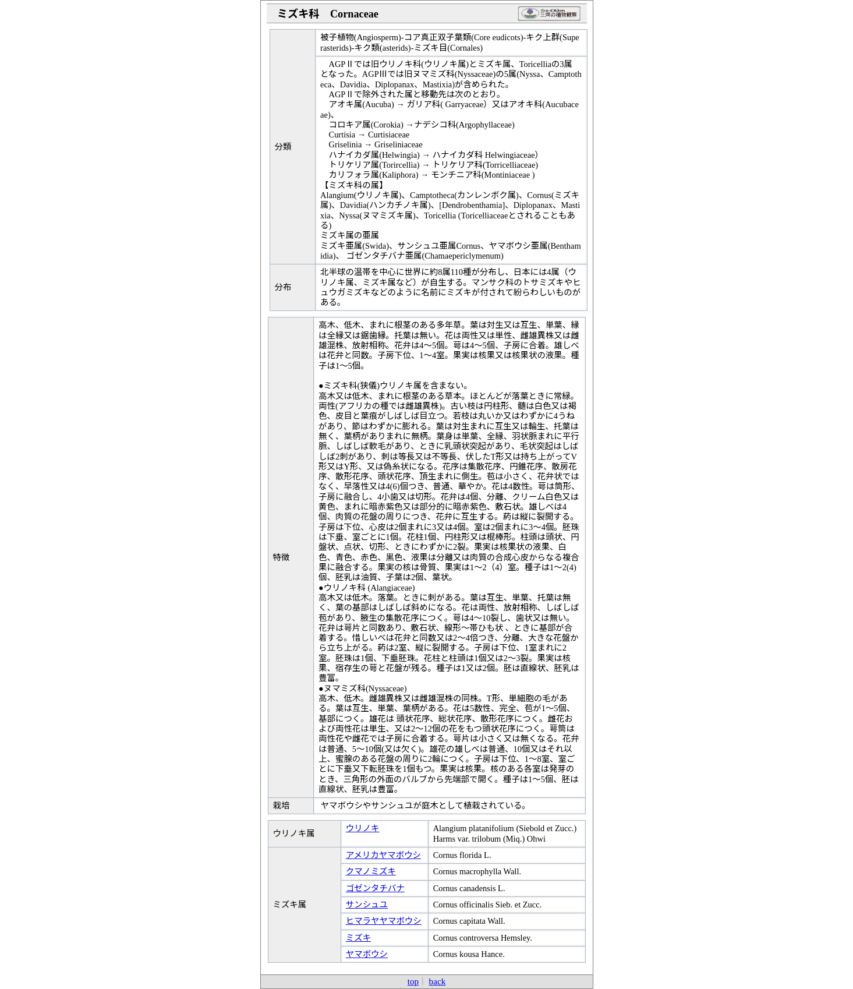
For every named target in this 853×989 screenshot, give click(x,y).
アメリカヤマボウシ (383, 855)
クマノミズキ (371, 871)
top (413, 981)
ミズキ (358, 937)
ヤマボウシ (367, 954)
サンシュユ (367, 904)
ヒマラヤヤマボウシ (384, 921)
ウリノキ (363, 828)
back (437, 981)
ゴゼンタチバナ (375, 888)
